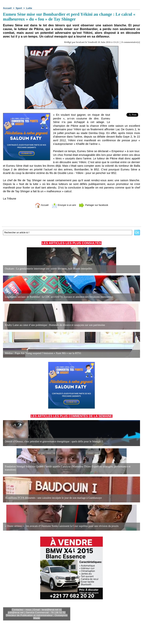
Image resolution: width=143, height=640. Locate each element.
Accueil (7, 8)
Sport (19, 8)
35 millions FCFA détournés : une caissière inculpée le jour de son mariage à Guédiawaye (51, 497)
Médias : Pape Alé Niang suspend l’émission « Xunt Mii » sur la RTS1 (42, 353)
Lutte (29, 8)
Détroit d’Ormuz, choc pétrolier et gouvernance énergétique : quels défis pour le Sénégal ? (52, 441)
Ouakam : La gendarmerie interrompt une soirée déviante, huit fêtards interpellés (47, 268)
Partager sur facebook (96, 205)
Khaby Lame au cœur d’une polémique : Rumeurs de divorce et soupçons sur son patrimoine (53, 325)
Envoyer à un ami (62, 205)
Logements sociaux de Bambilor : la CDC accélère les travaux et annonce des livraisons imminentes (57, 296)
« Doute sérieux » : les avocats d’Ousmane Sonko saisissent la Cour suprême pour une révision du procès (60, 526)
